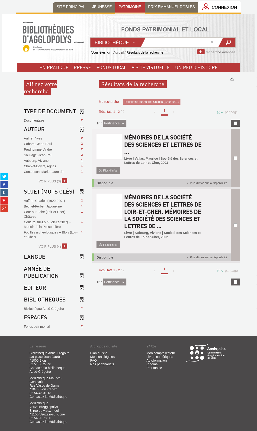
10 (219, 112)
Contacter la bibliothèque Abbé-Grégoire (47, 369)
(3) (53, 180)
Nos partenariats (102, 364)
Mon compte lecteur (161, 353)
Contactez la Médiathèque (48, 397)
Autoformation (157, 360)
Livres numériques (160, 357)
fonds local (111, 67)
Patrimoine (154, 368)
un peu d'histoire (196, 67)
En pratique (53, 67)
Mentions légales (102, 357)
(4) (53, 246)
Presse (82, 67)
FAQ (93, 360)
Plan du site (98, 353)
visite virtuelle (151, 67)
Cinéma (152, 364)
